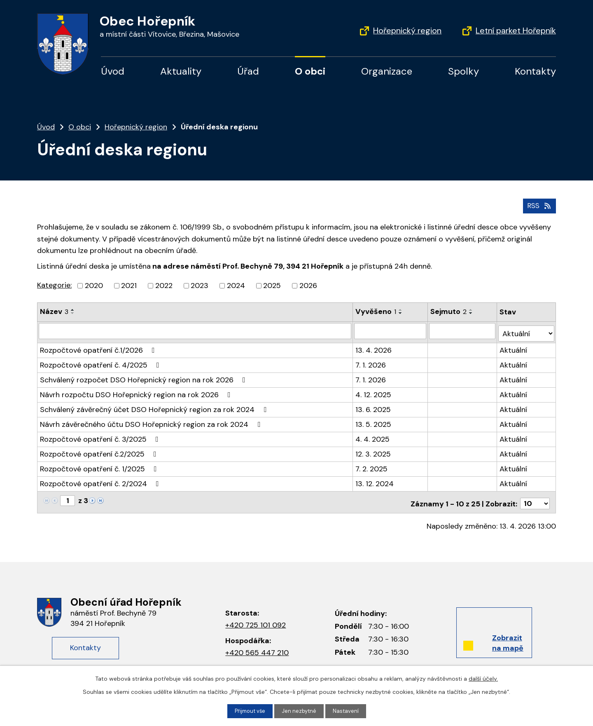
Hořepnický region (407, 30)
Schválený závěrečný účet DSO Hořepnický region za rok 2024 (155, 405)
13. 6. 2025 (373, 405)
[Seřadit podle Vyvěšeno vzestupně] (401, 309)
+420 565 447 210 (257, 646)
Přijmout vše (249, 710)
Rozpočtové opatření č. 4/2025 (101, 361)
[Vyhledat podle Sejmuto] (463, 329)
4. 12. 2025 (374, 391)
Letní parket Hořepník (516, 30)
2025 (272, 285)
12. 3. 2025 (373, 450)
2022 (164, 285)
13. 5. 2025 (374, 420)
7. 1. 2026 (371, 361)
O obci (310, 71)
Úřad (248, 71)
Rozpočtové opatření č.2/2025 (100, 450)
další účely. (483, 678)
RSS (538, 204)
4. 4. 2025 (373, 435)
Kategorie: (54, 284)
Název (54, 311)
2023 (199, 285)
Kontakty (535, 71)
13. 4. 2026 (374, 346)
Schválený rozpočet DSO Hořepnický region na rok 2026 (144, 376)
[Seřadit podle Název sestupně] (72, 312)
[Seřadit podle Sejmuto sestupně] (471, 312)
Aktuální (514, 346)
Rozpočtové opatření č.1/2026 (99, 346)
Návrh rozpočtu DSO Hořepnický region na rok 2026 (137, 391)
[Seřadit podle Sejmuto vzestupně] (471, 309)
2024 (236, 285)
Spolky (463, 71)
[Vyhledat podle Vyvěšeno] (391, 329)
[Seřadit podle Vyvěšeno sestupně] (401, 312)
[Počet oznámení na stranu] (535, 497)
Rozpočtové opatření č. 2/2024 (101, 480)
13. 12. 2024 (375, 480)
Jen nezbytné (300, 710)
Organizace (386, 71)
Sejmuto (449, 311)
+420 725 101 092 (255, 618)
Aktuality (180, 71)
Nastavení (348, 710)
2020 (94, 285)
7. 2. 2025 (372, 465)
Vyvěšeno (376, 311)
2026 (308, 285)
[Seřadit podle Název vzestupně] (72, 309)
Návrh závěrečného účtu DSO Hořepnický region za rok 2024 (152, 420)
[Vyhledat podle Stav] (526, 329)
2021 (129, 285)
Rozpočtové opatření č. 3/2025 (101, 435)
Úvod (112, 71)
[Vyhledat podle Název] (195, 329)
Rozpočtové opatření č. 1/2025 (100, 465)
